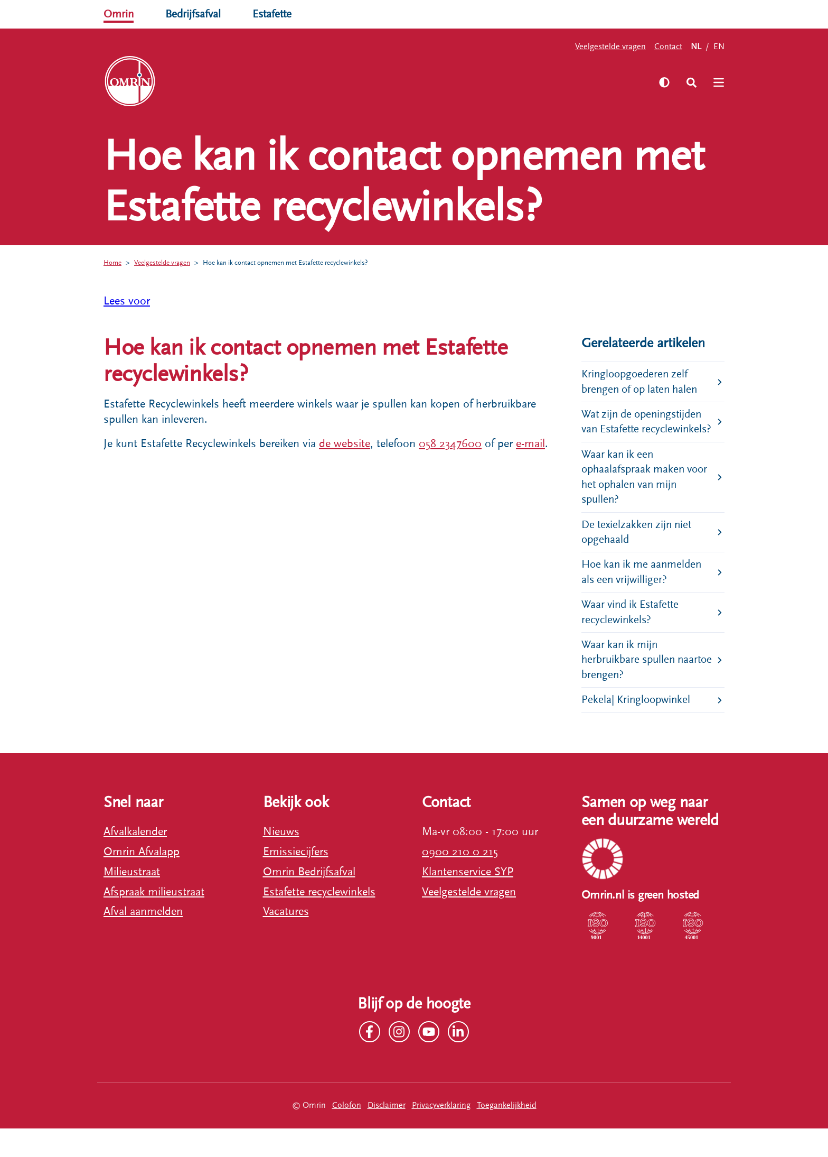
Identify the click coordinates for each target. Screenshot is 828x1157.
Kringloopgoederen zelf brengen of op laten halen (642, 382)
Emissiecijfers (295, 879)
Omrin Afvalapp (141, 879)
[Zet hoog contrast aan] (661, 82)
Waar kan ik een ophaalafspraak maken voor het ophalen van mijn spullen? (647, 497)
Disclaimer (387, 1134)
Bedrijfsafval (195, 14)
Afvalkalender (135, 859)
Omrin (119, 14)
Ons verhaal (295, 81)
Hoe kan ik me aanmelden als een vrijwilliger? (644, 595)
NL (696, 46)
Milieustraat (131, 899)
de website (344, 443)
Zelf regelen (223, 81)
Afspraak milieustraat (153, 920)
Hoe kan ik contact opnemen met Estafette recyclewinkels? (301, 262)
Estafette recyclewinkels (319, 920)
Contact (668, 46)
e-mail (530, 443)
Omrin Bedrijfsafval (309, 899)
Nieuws (281, 859)
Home (113, 262)
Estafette (277, 14)
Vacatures (286, 940)
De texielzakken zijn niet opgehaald (639, 554)
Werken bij (365, 81)
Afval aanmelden (143, 940)
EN (718, 46)
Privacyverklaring (441, 1134)
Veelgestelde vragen (610, 46)
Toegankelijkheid (507, 1134)
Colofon (346, 1134)
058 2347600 (450, 443)
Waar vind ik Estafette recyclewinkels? (632, 637)
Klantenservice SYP (467, 899)
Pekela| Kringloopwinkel (638, 727)
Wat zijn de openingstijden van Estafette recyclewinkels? (645, 431)
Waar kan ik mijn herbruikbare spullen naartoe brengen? (630, 686)
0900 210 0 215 (460, 879)
